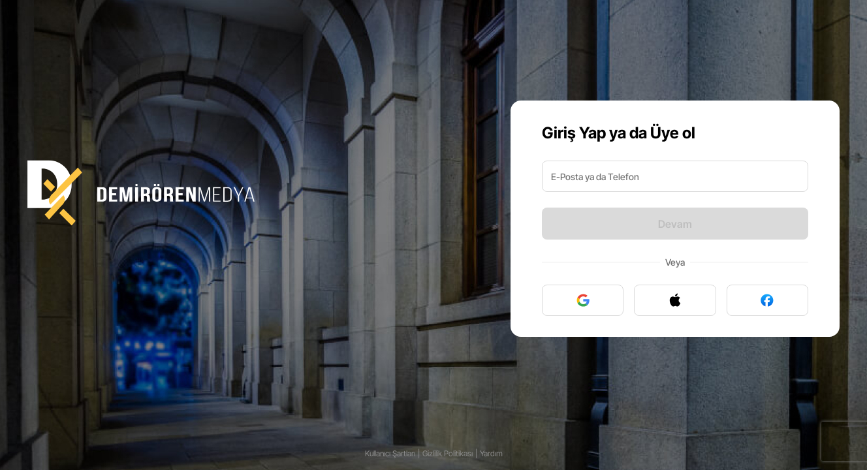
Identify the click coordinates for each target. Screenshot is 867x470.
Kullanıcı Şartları (390, 453)
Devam (675, 223)
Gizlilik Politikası (447, 453)
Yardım (491, 453)
